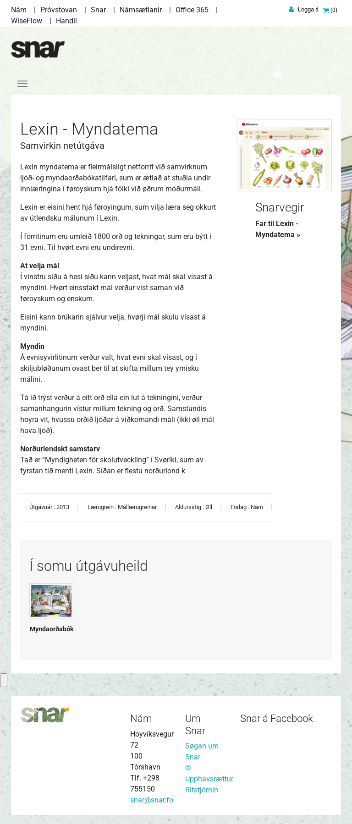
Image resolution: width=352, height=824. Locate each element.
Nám (19, 9)
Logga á (308, 9)
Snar (98, 9)
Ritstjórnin (201, 790)
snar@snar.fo (151, 800)
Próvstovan (58, 9)
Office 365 (192, 9)
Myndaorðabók (51, 629)
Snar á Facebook (276, 718)
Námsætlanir (141, 9)
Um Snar (195, 724)
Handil (66, 20)
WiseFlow (26, 20)
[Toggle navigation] (22, 84)
